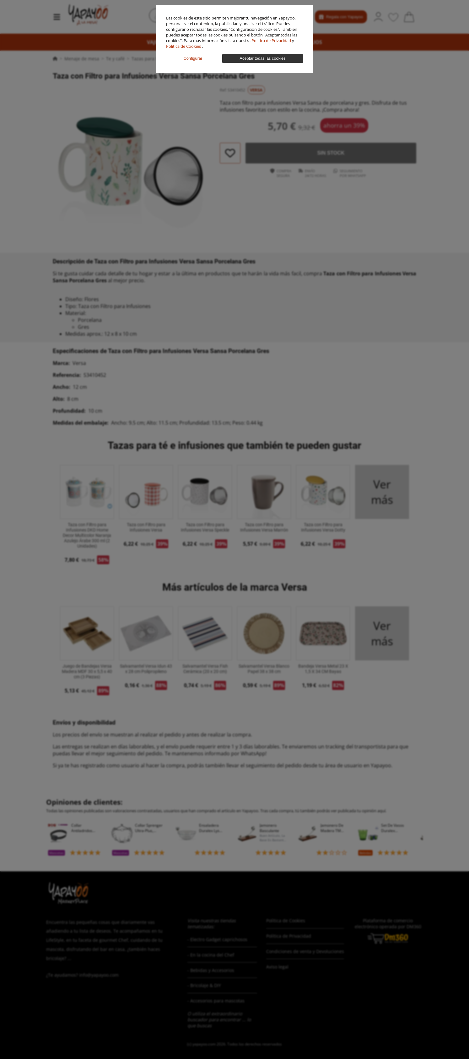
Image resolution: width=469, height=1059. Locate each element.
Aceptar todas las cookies (263, 58)
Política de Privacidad (271, 40)
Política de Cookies (184, 46)
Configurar (193, 58)
